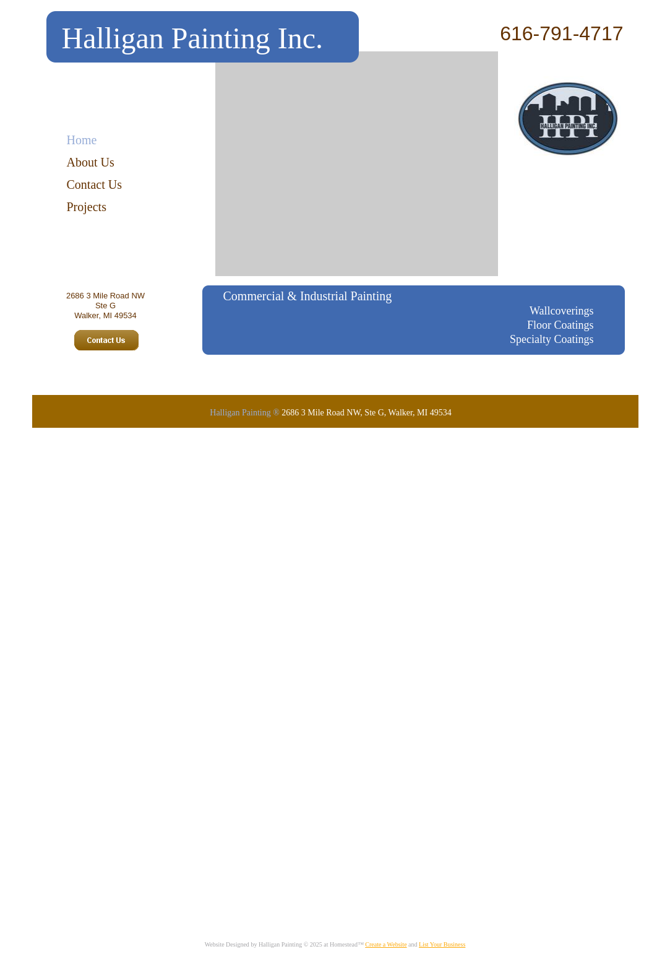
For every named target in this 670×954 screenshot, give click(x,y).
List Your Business (442, 944)
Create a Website (385, 944)
